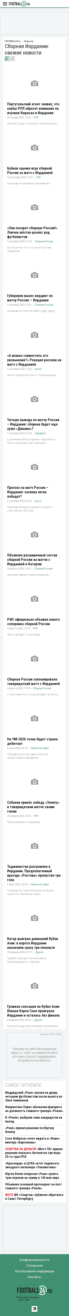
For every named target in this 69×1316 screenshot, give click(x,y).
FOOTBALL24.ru (19, 4)
